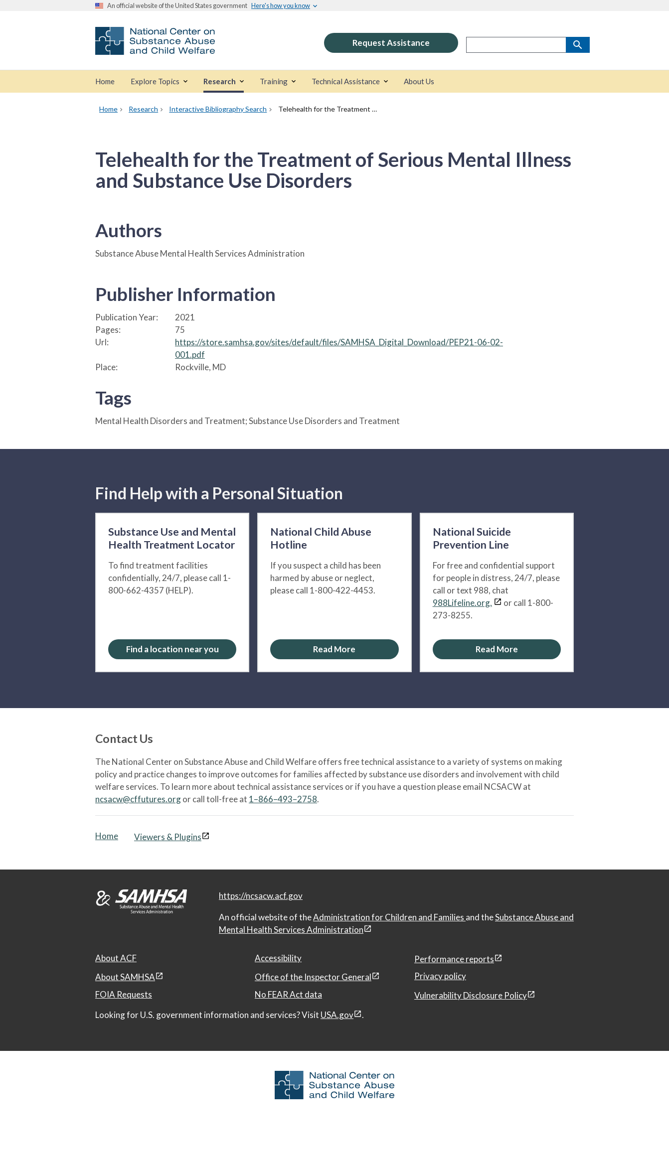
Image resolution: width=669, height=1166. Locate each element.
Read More (334, 649)
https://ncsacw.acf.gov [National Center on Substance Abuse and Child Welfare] (261, 895)
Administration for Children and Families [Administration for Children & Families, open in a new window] (389, 917)
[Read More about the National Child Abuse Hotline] (334, 649)
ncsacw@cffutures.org (138, 799)
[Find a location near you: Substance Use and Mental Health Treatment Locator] (172, 649)
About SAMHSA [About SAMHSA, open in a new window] (125, 977)
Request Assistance (391, 42)
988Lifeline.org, (462, 602)
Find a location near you (172, 649)
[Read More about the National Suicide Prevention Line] (497, 649)
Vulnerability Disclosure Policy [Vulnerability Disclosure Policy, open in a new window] (470, 995)
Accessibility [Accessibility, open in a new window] (278, 958)
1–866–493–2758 (283, 799)
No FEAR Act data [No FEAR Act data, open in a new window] (288, 994)
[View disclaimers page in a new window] (498, 602)
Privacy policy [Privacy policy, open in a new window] (440, 976)
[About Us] (419, 81)
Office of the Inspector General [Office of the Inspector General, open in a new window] (313, 977)
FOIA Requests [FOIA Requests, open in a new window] (123, 994)
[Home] (105, 81)
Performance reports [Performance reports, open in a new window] (454, 959)
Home (106, 836)
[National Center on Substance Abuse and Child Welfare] (155, 48)
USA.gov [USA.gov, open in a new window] (337, 1015)
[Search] (578, 45)
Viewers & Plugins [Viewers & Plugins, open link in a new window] (167, 837)
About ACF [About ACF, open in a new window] (116, 958)
